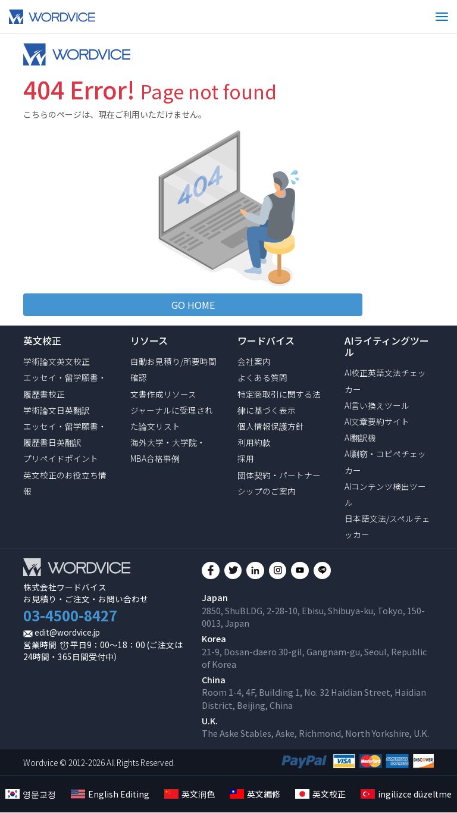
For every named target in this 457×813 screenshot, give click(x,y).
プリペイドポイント (60, 458)
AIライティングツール (387, 346)
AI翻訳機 (360, 437)
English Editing (110, 795)
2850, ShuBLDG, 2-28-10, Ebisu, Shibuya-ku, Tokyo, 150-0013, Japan (313, 617)
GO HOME (193, 305)
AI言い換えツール (377, 405)
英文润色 (189, 795)
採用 (245, 458)
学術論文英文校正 (56, 361)
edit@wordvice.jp (67, 632)
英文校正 (320, 795)
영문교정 (30, 795)
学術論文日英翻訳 (56, 410)
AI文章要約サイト (377, 421)
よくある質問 (262, 377)
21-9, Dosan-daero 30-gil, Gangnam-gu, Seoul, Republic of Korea (314, 658)
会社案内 (254, 361)
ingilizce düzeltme (406, 795)
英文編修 (255, 795)
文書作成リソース (163, 394)
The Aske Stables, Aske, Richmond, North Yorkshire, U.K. (315, 733)
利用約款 (254, 442)
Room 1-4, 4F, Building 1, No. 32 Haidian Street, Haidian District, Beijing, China (314, 699)
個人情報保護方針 (270, 426)
